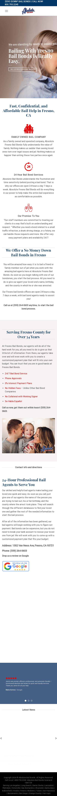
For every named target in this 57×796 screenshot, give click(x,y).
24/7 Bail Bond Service (16, 373)
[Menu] (6, 11)
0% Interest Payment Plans (18, 383)
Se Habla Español (13, 401)
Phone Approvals (13, 378)
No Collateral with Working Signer (21, 396)
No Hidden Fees (13, 388)
